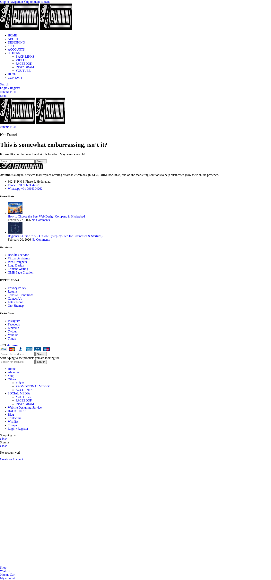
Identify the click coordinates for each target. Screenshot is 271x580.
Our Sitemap (16, 305)
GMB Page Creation (20, 272)
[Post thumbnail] (15, 213)
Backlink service (18, 254)
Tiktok (12, 338)
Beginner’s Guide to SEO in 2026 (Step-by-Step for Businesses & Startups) (55, 236)
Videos (20, 382)
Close (3, 438)
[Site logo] (20, 28)
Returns (13, 291)
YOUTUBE (23, 70)
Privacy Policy (17, 288)
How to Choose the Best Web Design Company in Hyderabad (46, 216)
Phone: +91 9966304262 (23, 185)
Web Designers (17, 262)
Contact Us (15, 298)
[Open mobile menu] (3, 95)
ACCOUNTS (24, 390)
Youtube (13, 335)
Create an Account (11, 459)
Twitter (12, 331)
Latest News (15, 302)
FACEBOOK (24, 63)
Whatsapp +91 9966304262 (25, 188)
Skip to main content (37, 1)
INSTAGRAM (25, 67)
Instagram (14, 321)
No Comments (41, 220)
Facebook (14, 324)
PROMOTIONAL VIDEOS (33, 386)
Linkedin (13, 328)
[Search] (4, 84)
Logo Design (16, 265)
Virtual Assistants (19, 258)
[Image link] (21, 168)
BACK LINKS (25, 56)
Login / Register (18, 428)
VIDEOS (21, 60)
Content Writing (18, 269)
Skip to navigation (12, 1)
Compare (13, 425)
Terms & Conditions (20, 295)
